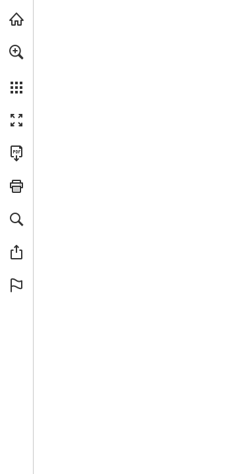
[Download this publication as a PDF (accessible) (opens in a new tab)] (16, 153)
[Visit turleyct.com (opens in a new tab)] (16, 19)
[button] (16, 52)
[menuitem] (16, 69)
